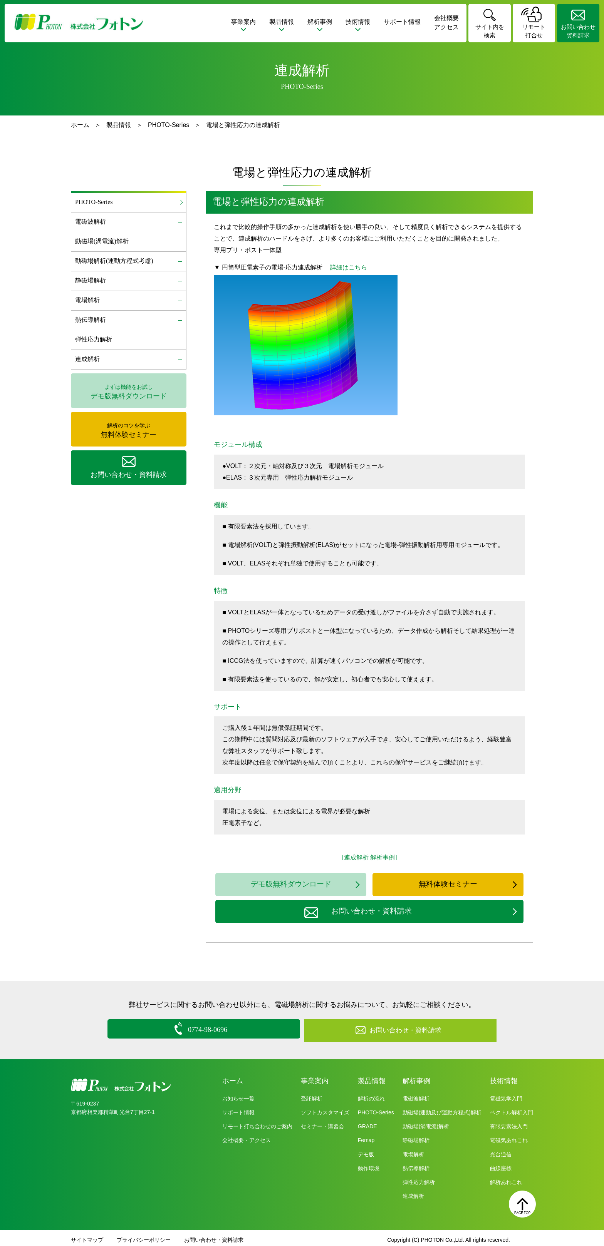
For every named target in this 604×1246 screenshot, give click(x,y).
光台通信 (501, 1151)
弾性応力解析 (419, 1179)
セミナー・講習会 (322, 1123)
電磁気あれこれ (509, 1137)
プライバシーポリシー (144, 1236)
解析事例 (416, 1077)
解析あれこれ (506, 1179)
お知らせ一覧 (238, 1095)
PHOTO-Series (168, 125)
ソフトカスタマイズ (325, 1109)
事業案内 (315, 1077)
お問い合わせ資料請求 (578, 31)
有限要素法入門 (509, 1123)
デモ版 (366, 1151)
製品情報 (118, 125)
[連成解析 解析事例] (369, 857)
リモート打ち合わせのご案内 (257, 1123)
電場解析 (413, 1151)
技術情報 (504, 1077)
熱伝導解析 (416, 1165)
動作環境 (368, 1165)
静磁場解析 (416, 1137)
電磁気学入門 (506, 1095)
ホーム (80, 125)
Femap (366, 1137)
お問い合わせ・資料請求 (213, 1236)
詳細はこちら (348, 267)
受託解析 (311, 1095)
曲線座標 (501, 1165)
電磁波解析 (416, 1095)
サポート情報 (402, 21)
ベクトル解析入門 (511, 1109)
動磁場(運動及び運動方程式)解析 (442, 1109)
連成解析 (413, 1192)
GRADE (367, 1123)
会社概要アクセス (446, 22)
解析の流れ (371, 1095)
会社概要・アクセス (246, 1137)
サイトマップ (87, 1236)
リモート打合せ (533, 31)
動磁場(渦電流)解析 (426, 1123)
